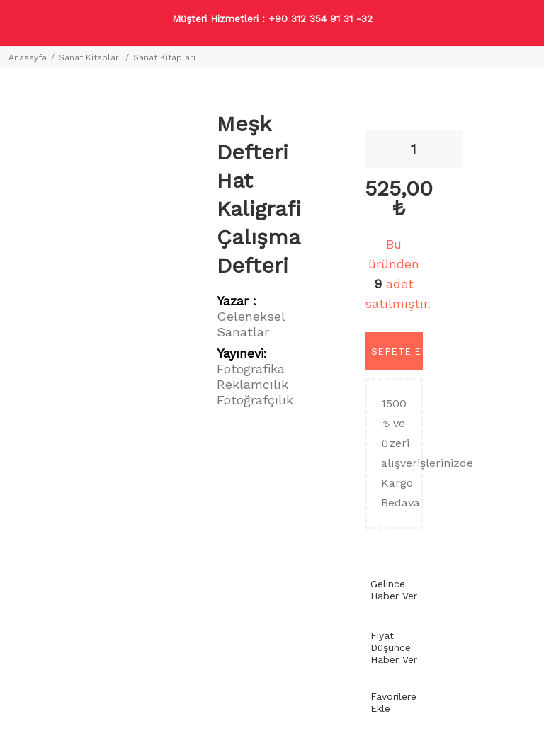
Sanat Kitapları (90, 57)
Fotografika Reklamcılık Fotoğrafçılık (255, 384)
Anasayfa (27, 57)
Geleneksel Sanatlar (251, 324)
